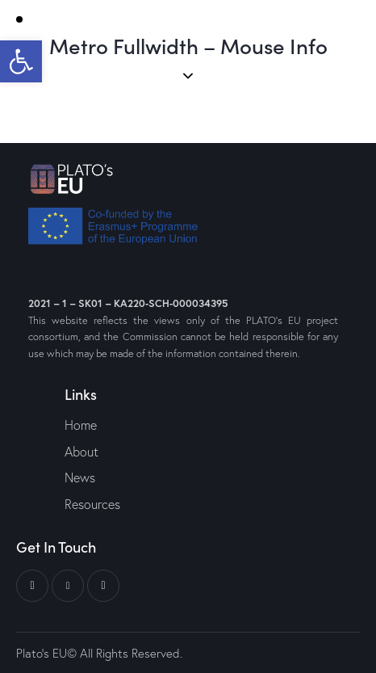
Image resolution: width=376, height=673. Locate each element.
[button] (21, 61)
